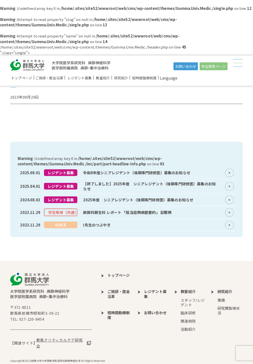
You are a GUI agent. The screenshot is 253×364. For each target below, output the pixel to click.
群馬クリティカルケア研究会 (59, 342)
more (126, 173)
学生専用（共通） (62, 212)
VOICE (60, 224)
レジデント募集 (61, 172)
